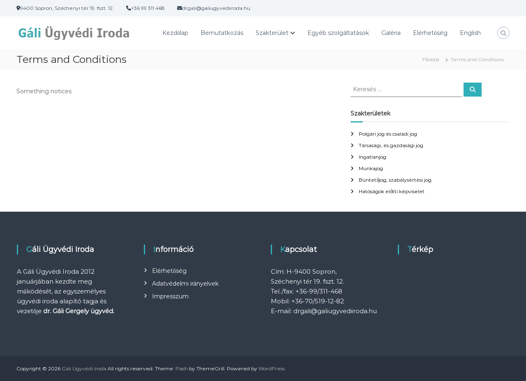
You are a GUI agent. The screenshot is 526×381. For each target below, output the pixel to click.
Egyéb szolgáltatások (338, 33)
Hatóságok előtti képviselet (391, 191)
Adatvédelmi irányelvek (185, 283)
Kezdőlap (175, 33)
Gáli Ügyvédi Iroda (84, 368)
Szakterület (272, 33)
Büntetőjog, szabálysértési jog (395, 180)
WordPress (271, 368)
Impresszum (170, 296)
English (470, 33)
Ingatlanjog (372, 157)
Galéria (391, 33)
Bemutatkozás (222, 33)
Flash (181, 368)
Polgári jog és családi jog (388, 134)
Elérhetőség (430, 33)
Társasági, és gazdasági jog (391, 145)
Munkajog (371, 168)
